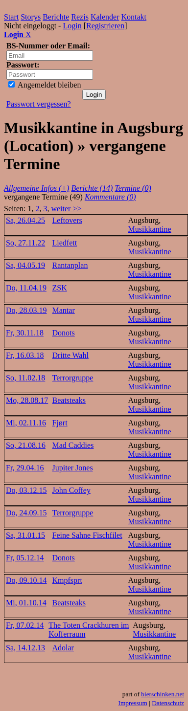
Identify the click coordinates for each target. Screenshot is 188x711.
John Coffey (71, 490)
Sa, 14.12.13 (25, 648)
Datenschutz (168, 703)
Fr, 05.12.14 (25, 558)
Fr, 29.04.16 (25, 468)
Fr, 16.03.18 (25, 355)
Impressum (132, 703)
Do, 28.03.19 (26, 310)
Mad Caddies (73, 445)
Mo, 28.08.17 (27, 400)
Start (11, 17)
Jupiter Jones (72, 468)
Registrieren (105, 26)
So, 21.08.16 (26, 445)
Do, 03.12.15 (26, 490)
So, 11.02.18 (25, 378)
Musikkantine (149, 229)
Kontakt (134, 17)
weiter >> (66, 208)
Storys (31, 17)
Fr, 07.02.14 (25, 625)
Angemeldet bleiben (44, 85)
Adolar (63, 648)
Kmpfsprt (67, 580)
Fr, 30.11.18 (25, 333)
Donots (63, 333)
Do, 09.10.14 (26, 580)
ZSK (59, 288)
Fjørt (60, 423)
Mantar (63, 310)
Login (72, 26)
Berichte (56, 17)
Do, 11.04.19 (26, 288)
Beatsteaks (69, 400)
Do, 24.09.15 (26, 513)
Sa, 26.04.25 (25, 220)
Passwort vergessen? (38, 104)
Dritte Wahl (70, 355)
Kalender (105, 17)
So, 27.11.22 (25, 243)
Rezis (80, 17)
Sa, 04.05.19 (25, 265)
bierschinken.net (162, 694)
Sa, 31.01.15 (25, 535)
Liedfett (64, 243)
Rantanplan (70, 265)
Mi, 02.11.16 (26, 423)
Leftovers (67, 220)
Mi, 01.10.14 (26, 603)
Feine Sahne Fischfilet (87, 535)
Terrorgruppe (73, 378)
